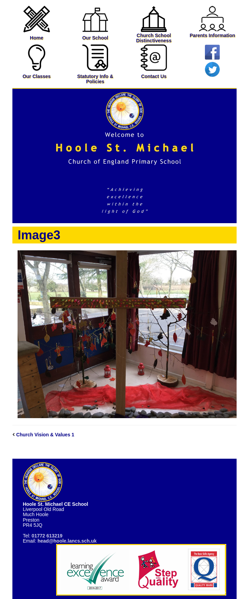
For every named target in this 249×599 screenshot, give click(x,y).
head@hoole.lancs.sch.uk (67, 541)
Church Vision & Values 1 (45, 434)
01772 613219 (47, 535)
